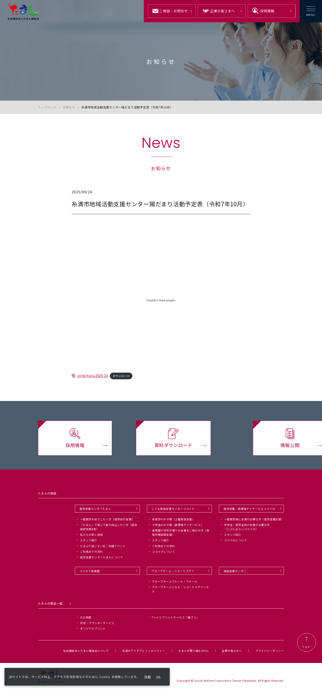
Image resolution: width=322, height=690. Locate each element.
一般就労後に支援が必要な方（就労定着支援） (254, 520)
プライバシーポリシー (269, 652)
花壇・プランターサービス (97, 624)
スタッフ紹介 (88, 542)
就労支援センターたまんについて (101, 559)
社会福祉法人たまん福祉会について (86, 652)
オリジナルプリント (93, 630)
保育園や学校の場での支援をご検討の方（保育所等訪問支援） (180, 534)
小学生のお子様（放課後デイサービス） (177, 526)
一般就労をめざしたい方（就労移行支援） (107, 520)
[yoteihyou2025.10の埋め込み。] (161, 306)
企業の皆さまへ (232, 652)
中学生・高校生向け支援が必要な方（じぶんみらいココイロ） (247, 528)
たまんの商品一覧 (50, 605)
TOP (306, 644)
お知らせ (69, 107)
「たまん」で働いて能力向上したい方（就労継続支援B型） (108, 528)
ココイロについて (235, 542)
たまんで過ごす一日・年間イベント (103, 547)
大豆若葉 (85, 618)
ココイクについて (163, 553)
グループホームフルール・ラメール (174, 582)
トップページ (47, 107)
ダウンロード (124, 382)
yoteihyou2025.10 (93, 381)
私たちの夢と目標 (91, 536)
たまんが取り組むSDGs (193, 652)
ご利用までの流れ (91, 553)
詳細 (147, 677)
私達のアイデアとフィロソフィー (143, 652)
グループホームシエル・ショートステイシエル (180, 591)
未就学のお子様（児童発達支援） (173, 520)
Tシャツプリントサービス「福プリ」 (175, 618)
